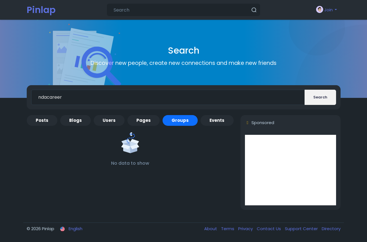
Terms (228, 229)
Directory (331, 229)
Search (320, 97)
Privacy (246, 229)
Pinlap (41, 9)
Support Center (302, 229)
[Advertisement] (290, 170)
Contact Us (269, 229)
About (211, 229)
